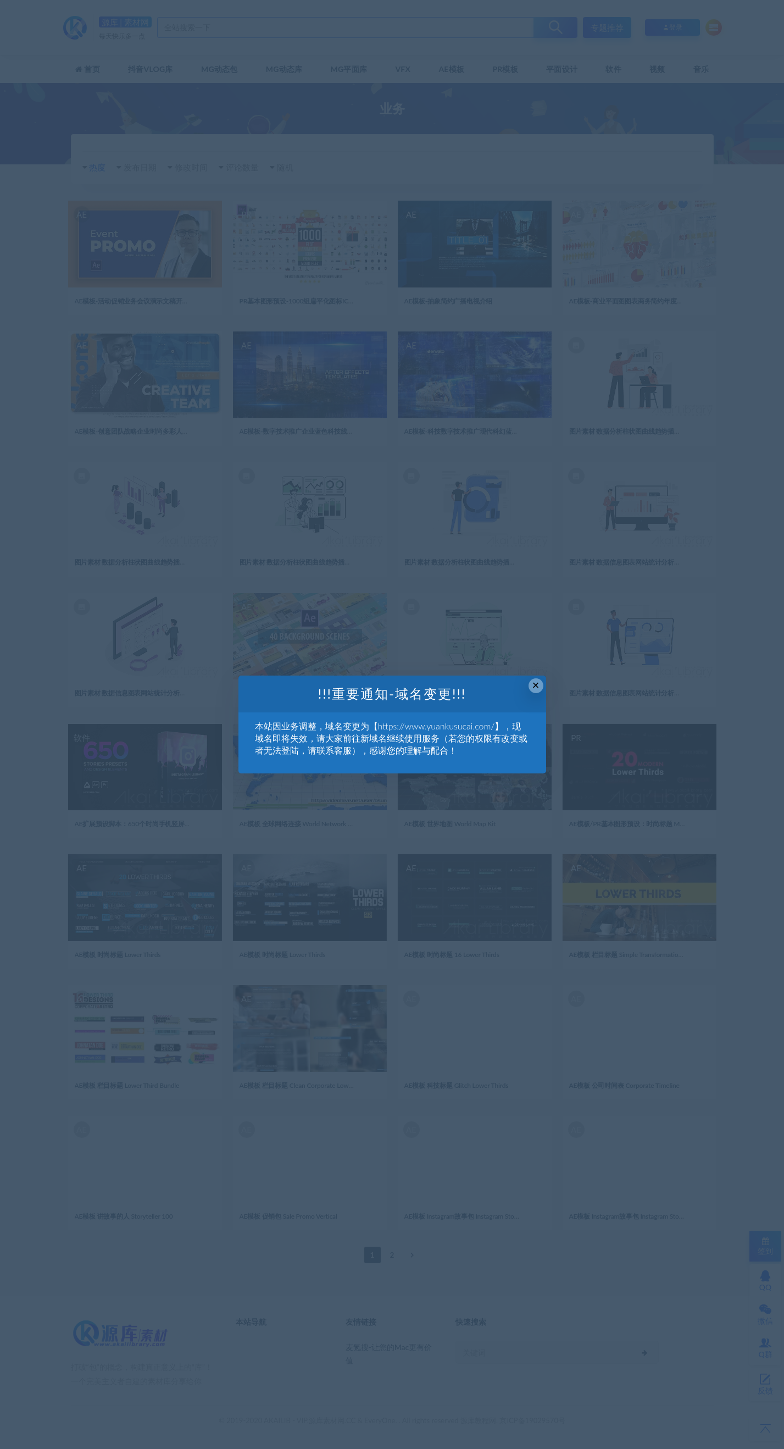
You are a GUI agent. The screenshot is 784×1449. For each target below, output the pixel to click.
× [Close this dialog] (536, 685)
